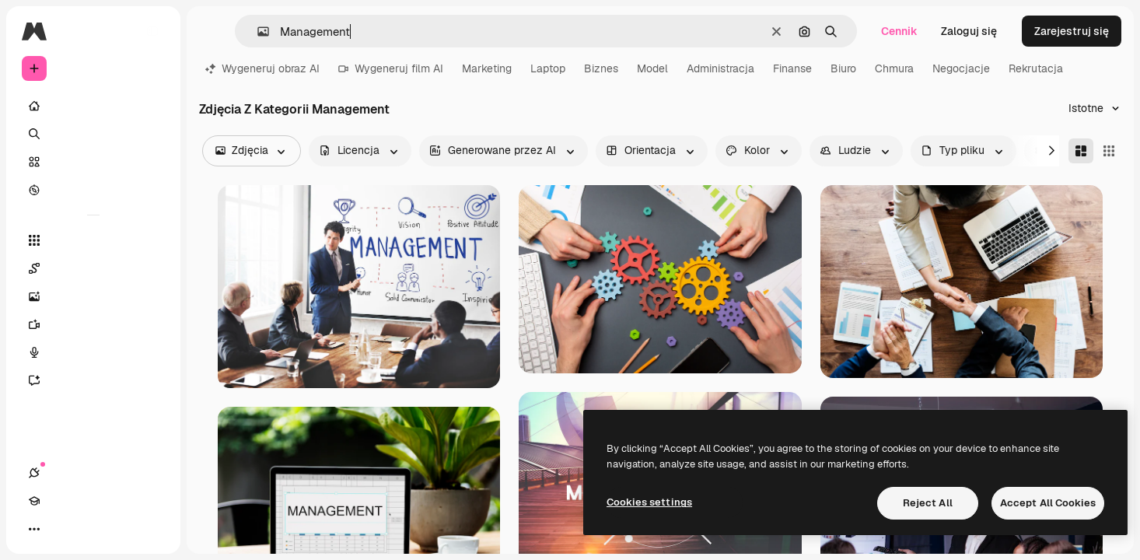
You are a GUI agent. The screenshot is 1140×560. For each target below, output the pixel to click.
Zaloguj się (969, 31)
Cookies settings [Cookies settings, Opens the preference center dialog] (649, 502)
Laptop (547, 68)
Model (652, 68)
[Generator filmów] (93, 324)
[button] (257, 31)
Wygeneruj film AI (390, 68)
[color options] (758, 150)
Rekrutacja (1036, 68)
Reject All (928, 502)
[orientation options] (652, 150)
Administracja (720, 68)
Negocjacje (961, 68)
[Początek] (93, 105)
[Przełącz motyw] (90, 528)
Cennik (899, 31)
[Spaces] (93, 268)
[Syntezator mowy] (93, 352)
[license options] (360, 150)
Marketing (487, 68)
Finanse (792, 68)
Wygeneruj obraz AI (262, 68)
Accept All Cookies (1048, 502)
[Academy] (62, 528)
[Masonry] (1080, 150)
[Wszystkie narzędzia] (93, 240)
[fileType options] (963, 150)
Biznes (601, 68)
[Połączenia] (34, 528)
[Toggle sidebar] (152, 31)
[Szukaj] (93, 133)
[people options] (856, 150)
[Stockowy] (93, 161)
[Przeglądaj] (93, 189)
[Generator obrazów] (93, 296)
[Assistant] (93, 380)
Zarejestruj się (1071, 31)
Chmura (894, 68)
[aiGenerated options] (503, 150)
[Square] (1108, 150)
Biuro (843, 68)
